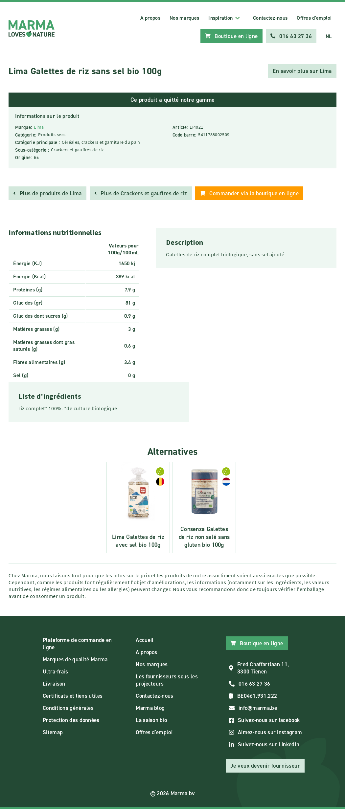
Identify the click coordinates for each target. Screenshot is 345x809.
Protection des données (71, 720)
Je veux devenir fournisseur (265, 765)
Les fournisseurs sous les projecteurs (167, 680)
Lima (39, 127)
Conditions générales (68, 708)
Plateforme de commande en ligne (77, 643)
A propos (150, 17)
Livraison (54, 683)
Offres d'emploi (314, 17)
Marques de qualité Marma (75, 659)
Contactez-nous (270, 17)
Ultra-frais (55, 671)
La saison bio (151, 720)
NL (329, 36)
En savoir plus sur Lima (302, 71)
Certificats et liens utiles (73, 695)
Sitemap (53, 732)
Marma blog (150, 708)
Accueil (144, 640)
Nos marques (184, 17)
